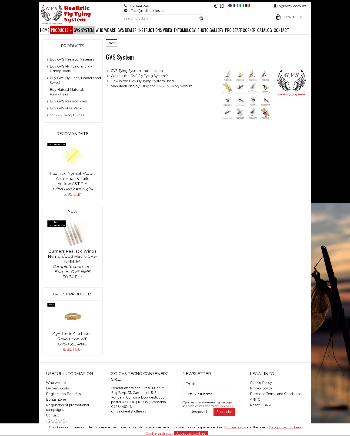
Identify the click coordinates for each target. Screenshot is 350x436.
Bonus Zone (56, 399)
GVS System (84, 30)
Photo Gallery (210, 30)
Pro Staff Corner (240, 30)
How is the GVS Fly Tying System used (142, 81)
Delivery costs (57, 388)
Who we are (106, 30)
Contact (281, 30)
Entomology (185, 30)
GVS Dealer (127, 30)
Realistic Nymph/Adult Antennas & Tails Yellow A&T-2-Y (72, 181)
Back (111, 43)
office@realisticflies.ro (129, 411)
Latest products (72, 294)
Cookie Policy (261, 383)
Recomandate (73, 133)
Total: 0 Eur (293, 17)
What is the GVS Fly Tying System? (139, 76)
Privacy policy (224, 406)
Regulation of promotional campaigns (67, 407)
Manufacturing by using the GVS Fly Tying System (152, 86)
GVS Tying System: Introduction (137, 71)
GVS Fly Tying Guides (67, 115)
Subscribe (224, 412)
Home (44, 30)
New (72, 211)
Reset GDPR (260, 405)
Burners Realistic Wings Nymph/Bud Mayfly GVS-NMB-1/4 (72, 261)
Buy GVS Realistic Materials (72, 59)
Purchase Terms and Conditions (275, 394)
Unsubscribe (200, 412)
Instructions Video (155, 30)
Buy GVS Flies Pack (65, 108)
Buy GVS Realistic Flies (68, 101)
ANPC (255, 399)
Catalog (264, 30)
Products (61, 30)
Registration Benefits (63, 394)
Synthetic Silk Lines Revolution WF (72, 339)
